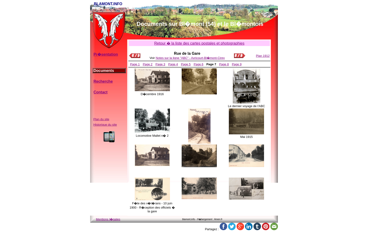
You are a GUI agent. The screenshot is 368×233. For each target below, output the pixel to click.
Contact (100, 92)
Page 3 (160, 64)
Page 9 (237, 64)
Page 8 (224, 64)
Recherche (103, 81)
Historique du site (105, 124)
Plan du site (101, 119)
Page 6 (198, 64)
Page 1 (135, 64)
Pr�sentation (105, 54)
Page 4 (173, 64)
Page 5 (186, 64)
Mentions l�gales (108, 219)
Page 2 (147, 64)
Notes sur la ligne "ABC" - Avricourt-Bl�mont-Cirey (190, 58)
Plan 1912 (263, 56)
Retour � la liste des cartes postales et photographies (199, 43)
